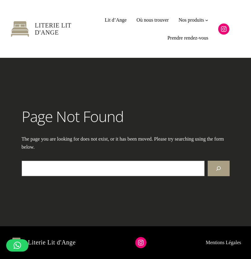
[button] (17, 245)
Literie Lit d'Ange (53, 29)
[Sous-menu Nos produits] (206, 20)
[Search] (219, 168)
